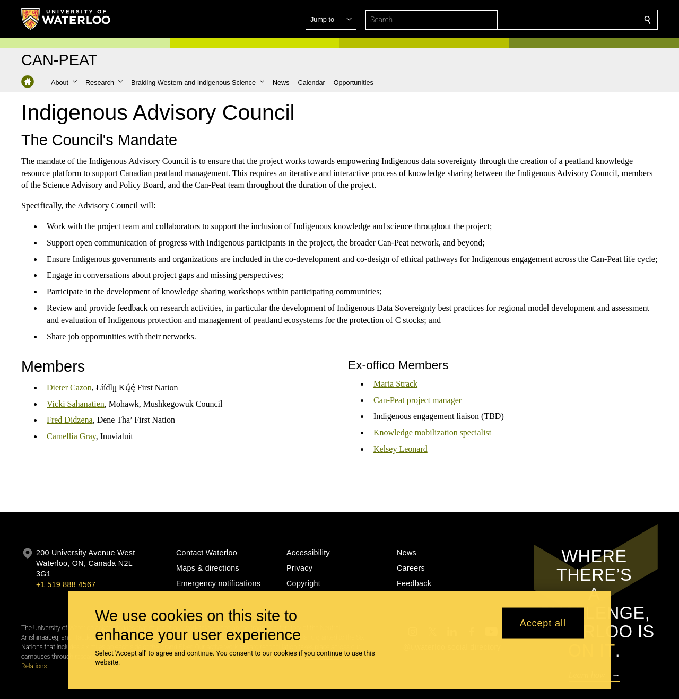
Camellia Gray (71, 436)
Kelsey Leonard (400, 448)
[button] (571, 19)
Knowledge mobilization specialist (432, 432)
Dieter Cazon (69, 387)
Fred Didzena (70, 420)
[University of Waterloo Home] (66, 19)
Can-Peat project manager (417, 400)
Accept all (543, 622)
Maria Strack (395, 383)
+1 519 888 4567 (65, 584)
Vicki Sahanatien (76, 403)
